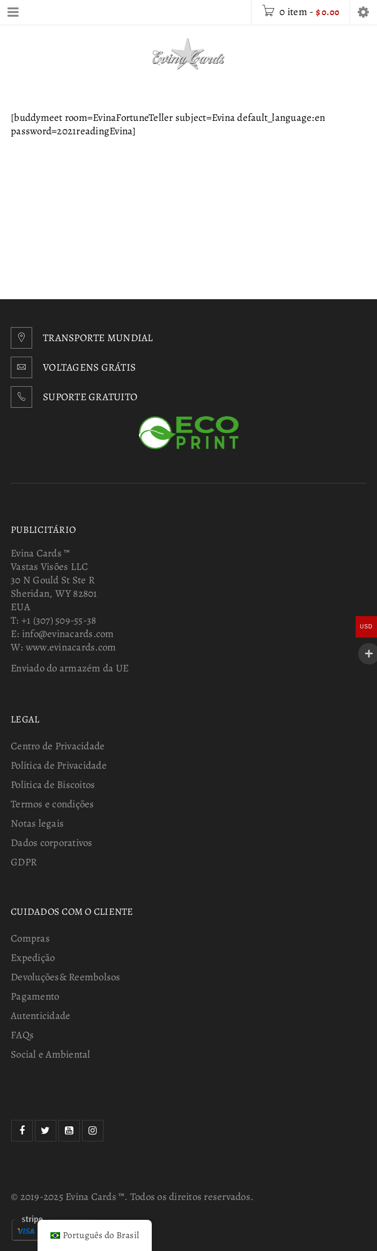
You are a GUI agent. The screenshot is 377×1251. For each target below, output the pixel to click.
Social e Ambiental (51, 1054)
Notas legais (37, 823)
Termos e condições (52, 804)
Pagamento (35, 996)
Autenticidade (40, 1016)
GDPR (24, 862)
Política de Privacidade (59, 765)
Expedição (33, 958)
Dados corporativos (52, 843)
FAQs (22, 1035)
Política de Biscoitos (53, 785)
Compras (30, 938)
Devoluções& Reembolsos (66, 977)
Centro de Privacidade (58, 746)
